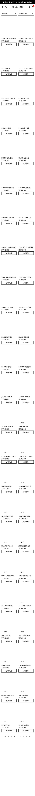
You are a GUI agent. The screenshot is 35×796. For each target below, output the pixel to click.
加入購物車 (9, 44)
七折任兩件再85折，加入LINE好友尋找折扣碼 (17, 2)
